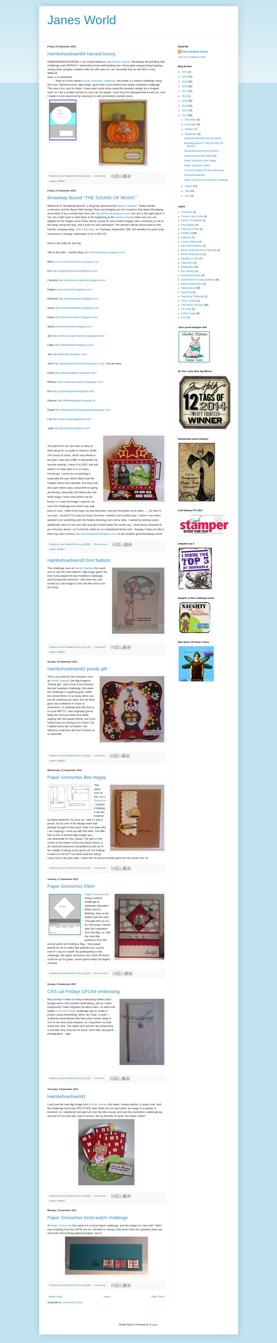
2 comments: (100, 176)
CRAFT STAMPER (191, 220)
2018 (185, 86)
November (191, 124)
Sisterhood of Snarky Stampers (198, 279)
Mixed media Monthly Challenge (199, 250)
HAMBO (61, 181)
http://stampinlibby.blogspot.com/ (73, 344)
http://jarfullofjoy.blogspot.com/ (72, 428)
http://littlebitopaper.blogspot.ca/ (77, 400)
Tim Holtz (186, 309)
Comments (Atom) (73, 1302)
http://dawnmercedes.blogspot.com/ (76, 317)
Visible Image (188, 313)
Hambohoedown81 (66, 1096)
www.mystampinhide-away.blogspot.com (76, 261)
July (187, 191)
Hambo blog (122, 217)
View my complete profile (192, 57)
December (191, 119)
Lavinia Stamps (189, 241)
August (189, 186)
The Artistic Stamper (192, 304)
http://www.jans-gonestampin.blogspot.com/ (78, 335)
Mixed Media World (191, 254)
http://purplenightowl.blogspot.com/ (73, 391)
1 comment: (99, 755)
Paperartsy (187, 262)
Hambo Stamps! (127, 205)
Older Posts (158, 1296)
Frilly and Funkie (190, 229)
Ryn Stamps (188, 271)
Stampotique (188, 288)
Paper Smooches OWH (71, 886)
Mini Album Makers (191, 245)
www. (59, 289)
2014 (185, 105)
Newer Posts (55, 1296)
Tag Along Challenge (192, 296)
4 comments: (100, 868)
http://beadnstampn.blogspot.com (78, 298)
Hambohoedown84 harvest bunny (81, 53)
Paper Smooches (100, 800)
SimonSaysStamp (191, 275)
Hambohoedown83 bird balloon (79, 560)
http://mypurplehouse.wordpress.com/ (74, 270)
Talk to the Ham (84, 229)
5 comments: (100, 1196)
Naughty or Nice (190, 258)
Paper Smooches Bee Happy (76, 777)
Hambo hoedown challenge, (99, 80)
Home (107, 1296)
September (191, 134)
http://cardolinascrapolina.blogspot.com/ (82, 280)
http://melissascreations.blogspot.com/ (80, 381)
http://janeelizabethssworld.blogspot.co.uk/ (79, 363)
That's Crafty (188, 300)
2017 (185, 91)
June (188, 195)
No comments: (101, 973)
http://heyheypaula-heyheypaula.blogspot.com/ (83, 409)
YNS (183, 317)
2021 (185, 71)
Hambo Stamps (121, 61)
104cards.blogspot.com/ (77, 289)
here (57, 501)
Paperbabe (187, 266)
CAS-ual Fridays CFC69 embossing (83, 991)
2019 (185, 81)
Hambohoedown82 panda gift (77, 668)
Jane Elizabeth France (195, 51)
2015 (185, 100)
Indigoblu (186, 237)
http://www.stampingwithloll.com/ (71, 419)
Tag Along (186, 292)
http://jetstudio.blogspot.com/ (113, 213)
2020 (185, 76)
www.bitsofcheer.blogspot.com (74, 326)
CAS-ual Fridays (66, 1010)
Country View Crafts (192, 216)
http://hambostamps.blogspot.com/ (104, 252)
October (189, 129)
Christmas (186, 212)
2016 (185, 96)
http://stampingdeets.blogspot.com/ (76, 372)
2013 (185, 110)
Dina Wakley (188, 224)
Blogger (153, 1324)
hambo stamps (99, 1104)
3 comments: (100, 647)
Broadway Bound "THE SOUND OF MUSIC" (92, 197)
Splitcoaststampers (191, 283)
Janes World (81, 20)
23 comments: (100, 544)
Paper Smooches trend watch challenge (87, 1217)
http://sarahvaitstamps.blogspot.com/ (77, 307)
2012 (185, 115)
